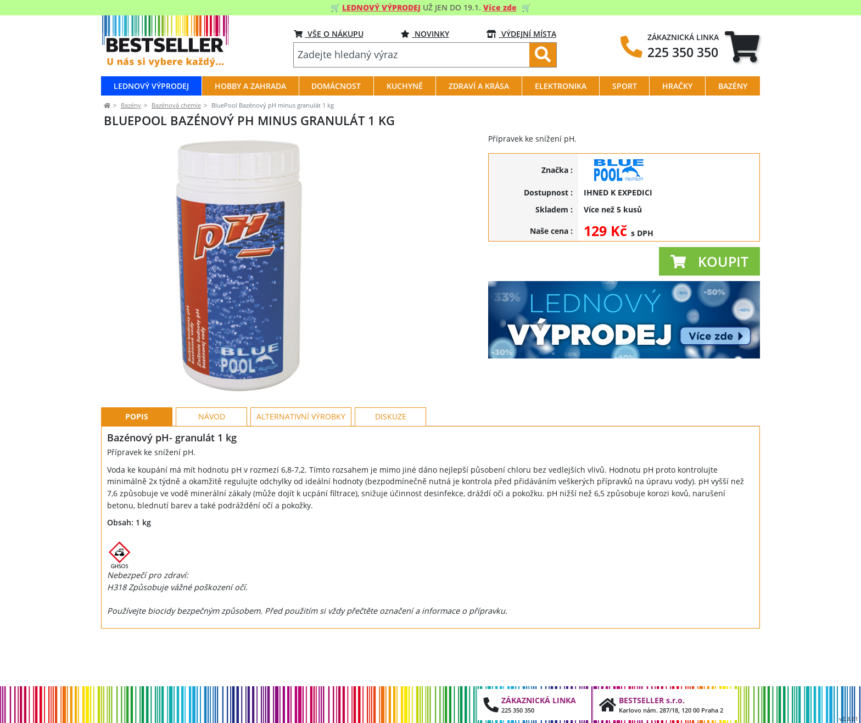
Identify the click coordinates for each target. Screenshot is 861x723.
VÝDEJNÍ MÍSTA (521, 34)
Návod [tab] (211, 466)
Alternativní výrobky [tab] (300, 466)
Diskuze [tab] (390, 466)
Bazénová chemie (176, 105)
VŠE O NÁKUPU (329, 34)
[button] (709, 261)
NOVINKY (425, 34)
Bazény (131, 105)
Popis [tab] (136, 466)
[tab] (742, 47)
